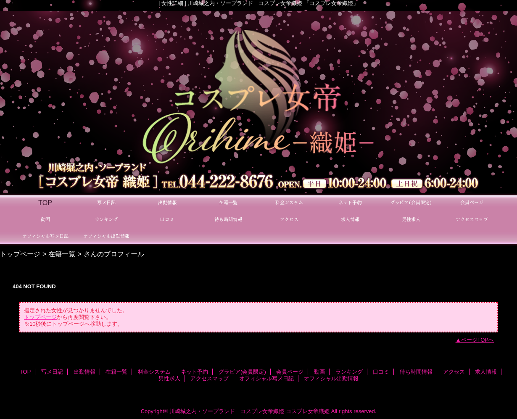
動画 (319, 372)
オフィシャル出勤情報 (331, 378)
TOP (45, 202)
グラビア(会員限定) (242, 372)
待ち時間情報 (416, 372)
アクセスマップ (209, 378)
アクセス (454, 372)
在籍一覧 (61, 254)
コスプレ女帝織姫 (308, 411)
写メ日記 (52, 372)
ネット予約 (194, 372)
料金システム (154, 372)
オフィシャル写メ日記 (266, 378)
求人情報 (486, 372)
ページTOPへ (477, 340)
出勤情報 (84, 372)
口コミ (381, 372)
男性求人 (169, 378)
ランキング (349, 372)
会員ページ (289, 372)
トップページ (20, 254)
